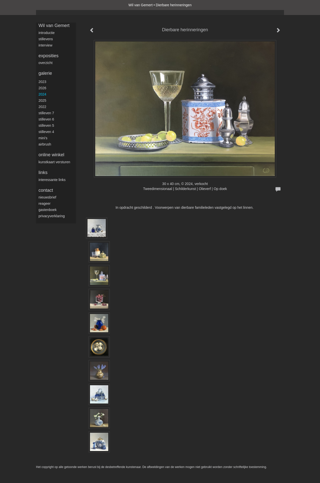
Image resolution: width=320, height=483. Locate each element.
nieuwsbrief (47, 197)
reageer (44, 204)
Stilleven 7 (46, 113)
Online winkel (51, 154)
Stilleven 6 (46, 119)
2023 (42, 82)
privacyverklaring (51, 216)
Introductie (46, 33)
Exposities (48, 55)
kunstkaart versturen (54, 162)
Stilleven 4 (46, 132)
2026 (42, 88)
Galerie (45, 73)
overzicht (45, 63)
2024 (42, 94)
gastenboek (47, 210)
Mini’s (43, 138)
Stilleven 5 (46, 126)
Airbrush (44, 144)
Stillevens (45, 39)
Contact (45, 190)
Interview (45, 45)
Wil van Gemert (140, 5)
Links (43, 172)
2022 (42, 107)
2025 (42, 100)
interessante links (52, 180)
